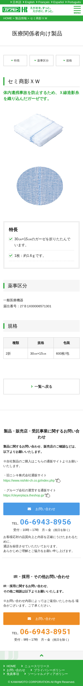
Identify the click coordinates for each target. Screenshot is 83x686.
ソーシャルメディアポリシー (48, 674)
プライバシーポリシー (49, 670)
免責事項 (13, 674)
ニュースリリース (37, 666)
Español (58, 2)
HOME (11, 666)
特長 (15, 60)
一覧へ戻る (41, 386)
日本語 (17, 2)
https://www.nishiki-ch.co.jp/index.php (29, 480)
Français (43, 2)
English (30, 2)
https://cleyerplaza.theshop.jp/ (23, 495)
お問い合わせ (41, 509)
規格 (67, 60)
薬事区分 (41, 60)
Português (74, 2)
